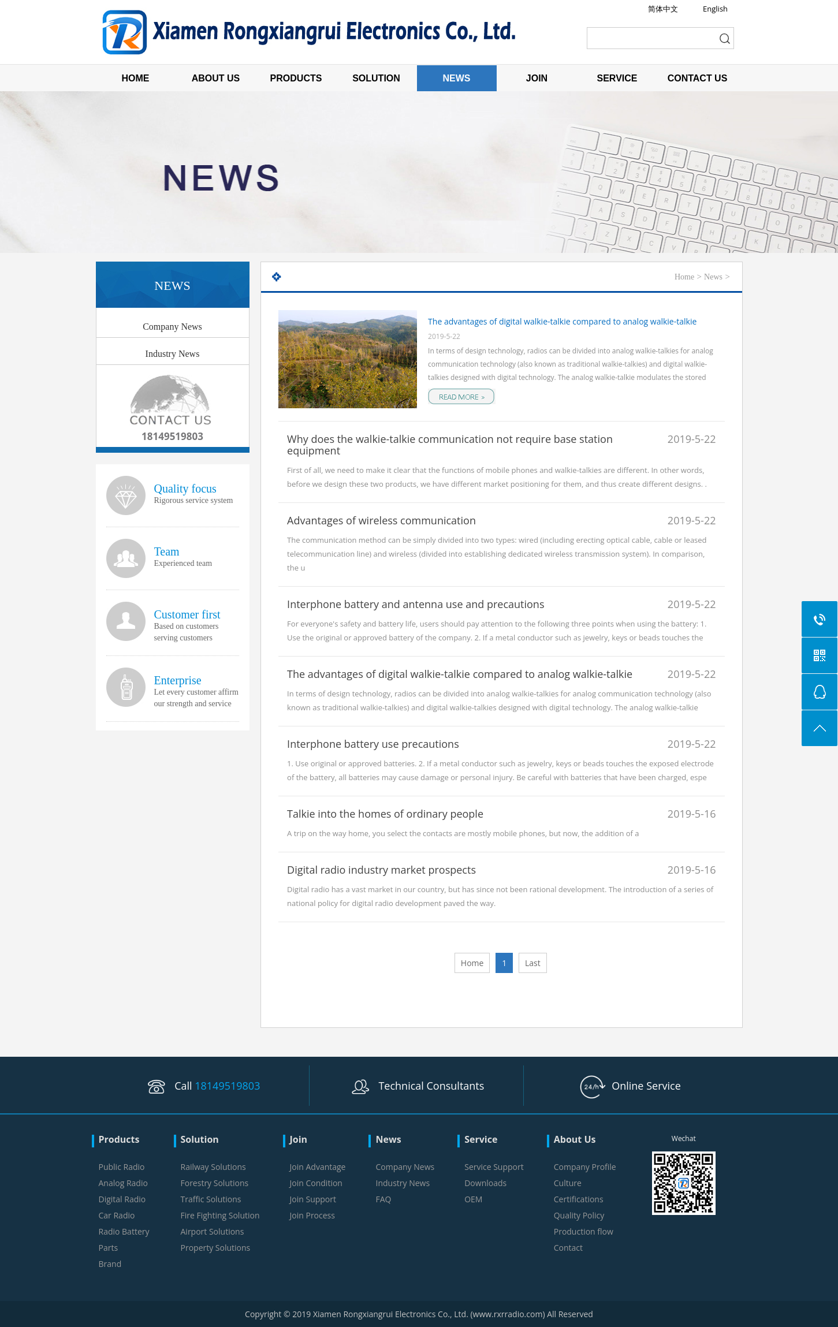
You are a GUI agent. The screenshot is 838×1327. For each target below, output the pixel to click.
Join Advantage (318, 1166)
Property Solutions (216, 1247)
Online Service (630, 1086)
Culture (568, 1182)
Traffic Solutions (211, 1199)
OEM (473, 1199)
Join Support (313, 1199)
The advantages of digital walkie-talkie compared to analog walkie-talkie (562, 321)
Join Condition (316, 1182)
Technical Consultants (416, 1086)
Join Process (312, 1215)
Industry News (173, 354)
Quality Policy (579, 1215)
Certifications (579, 1199)
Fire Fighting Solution (220, 1215)
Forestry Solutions (215, 1182)
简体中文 (663, 8)
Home (684, 277)
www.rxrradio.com (508, 1314)
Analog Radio (123, 1182)
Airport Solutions (212, 1231)
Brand (110, 1263)
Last (533, 962)
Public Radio (122, 1166)
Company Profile (585, 1166)
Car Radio (117, 1215)
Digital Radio (122, 1199)
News (713, 277)
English (715, 8)
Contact (568, 1247)
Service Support (494, 1166)
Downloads (485, 1182)
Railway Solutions (213, 1166)
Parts (108, 1247)
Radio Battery (124, 1231)
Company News (172, 326)
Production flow (583, 1231)
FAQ (383, 1199)
